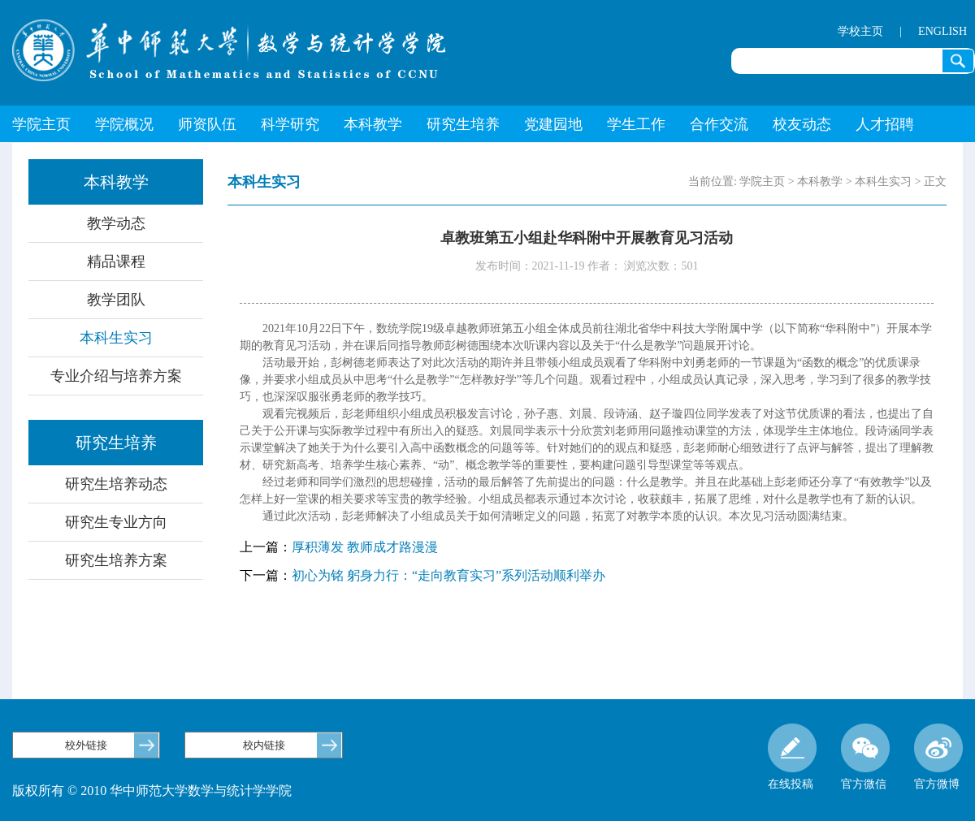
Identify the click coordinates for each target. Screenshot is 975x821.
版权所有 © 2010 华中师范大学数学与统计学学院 (152, 790)
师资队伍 (207, 124)
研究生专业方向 (116, 522)
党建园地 (553, 124)
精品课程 (116, 261)
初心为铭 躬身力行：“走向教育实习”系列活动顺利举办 (448, 575)
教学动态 (116, 223)
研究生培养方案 (116, 560)
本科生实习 (116, 338)
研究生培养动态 (116, 484)
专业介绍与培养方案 (116, 376)
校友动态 (802, 124)
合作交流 (719, 124)
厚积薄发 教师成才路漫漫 (365, 547)
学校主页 (860, 31)
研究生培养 (463, 124)
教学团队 (116, 300)
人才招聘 (885, 124)
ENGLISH (942, 31)
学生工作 (636, 124)
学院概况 (124, 124)
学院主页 (41, 124)
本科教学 (373, 124)
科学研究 (290, 124)
